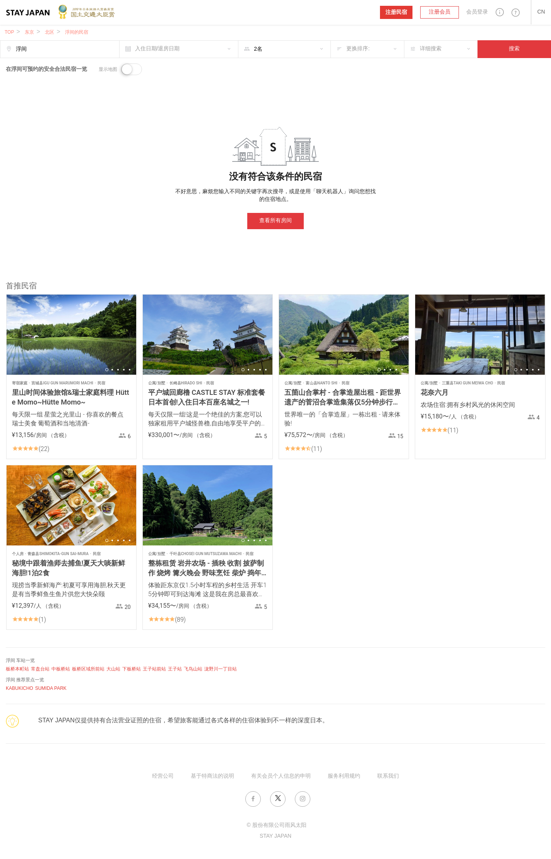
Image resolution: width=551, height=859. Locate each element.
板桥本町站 (17, 669)
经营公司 (163, 776)
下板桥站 (131, 669)
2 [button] (112, 369)
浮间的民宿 (76, 32)
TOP (9, 32)
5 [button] (129, 369)
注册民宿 (396, 12)
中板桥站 (60, 669)
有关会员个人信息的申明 (281, 776)
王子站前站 (154, 669)
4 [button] (124, 369)
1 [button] (106, 369)
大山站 (113, 669)
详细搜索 (430, 49)
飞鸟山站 (193, 669)
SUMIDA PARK (51, 688)
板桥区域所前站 (88, 669)
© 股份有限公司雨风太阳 (276, 825)
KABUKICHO (19, 688)
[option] (71, 335)
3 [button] (118, 369)
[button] (500, 12)
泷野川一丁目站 (220, 669)
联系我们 (388, 776)
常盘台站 (40, 669)
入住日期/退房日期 (157, 49)
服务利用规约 (344, 776)
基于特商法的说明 (212, 776)
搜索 (514, 49)
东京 (29, 32)
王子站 (175, 669)
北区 (49, 32)
